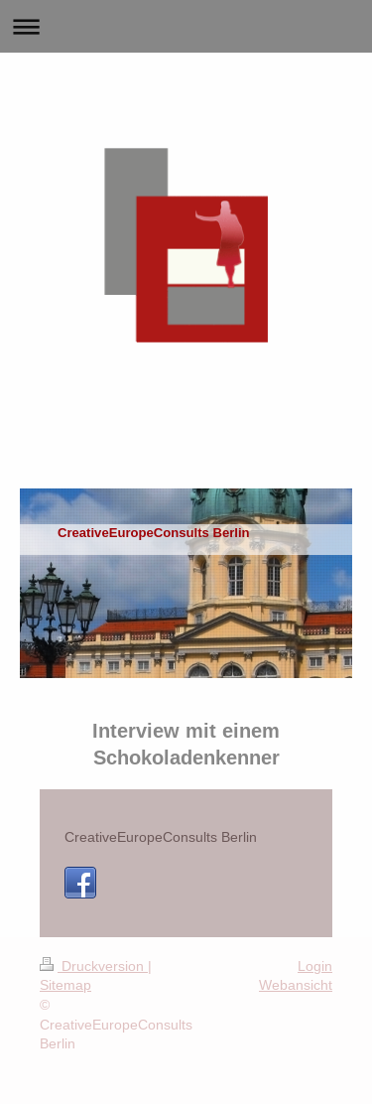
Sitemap (65, 985)
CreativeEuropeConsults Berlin (160, 837)
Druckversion (94, 966)
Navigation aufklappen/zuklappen (186, 26)
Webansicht (295, 985)
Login (315, 966)
